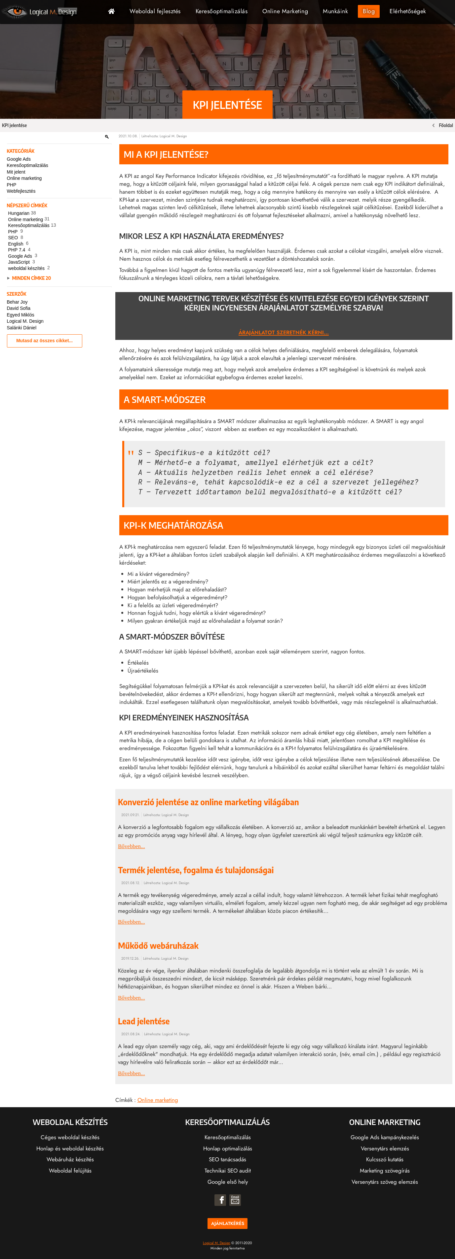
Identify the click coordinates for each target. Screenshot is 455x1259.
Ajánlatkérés (227, 1223)
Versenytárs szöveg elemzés (385, 1182)
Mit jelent (16, 172)
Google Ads (19, 159)
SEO (17, 238)
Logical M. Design (25, 321)
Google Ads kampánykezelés (385, 1137)
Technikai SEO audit (228, 1171)
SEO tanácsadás (227, 1159)
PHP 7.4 (21, 250)
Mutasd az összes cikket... (44, 340)
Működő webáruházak (158, 945)
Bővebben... (131, 846)
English (20, 244)
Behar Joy (17, 302)
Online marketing (24, 178)
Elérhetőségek (408, 11)
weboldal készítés (30, 269)
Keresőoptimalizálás (222, 11)
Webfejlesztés (21, 191)
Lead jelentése (144, 1021)
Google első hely (228, 1182)
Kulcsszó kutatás (384, 1159)
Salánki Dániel (22, 327)
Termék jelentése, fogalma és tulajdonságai (196, 870)
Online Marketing (285, 11)
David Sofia (19, 308)
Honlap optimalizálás (227, 1148)
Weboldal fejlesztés (155, 11)
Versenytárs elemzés (385, 1148)
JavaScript (23, 262)
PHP (12, 184)
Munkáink (335, 11)
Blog (369, 11)
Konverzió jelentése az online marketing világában (208, 802)
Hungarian (23, 213)
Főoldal (114, 11)
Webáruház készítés (70, 1159)
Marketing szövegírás (385, 1171)
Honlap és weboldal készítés (70, 1148)
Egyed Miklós (20, 314)
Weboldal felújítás (70, 1171)
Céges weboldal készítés (70, 1137)
